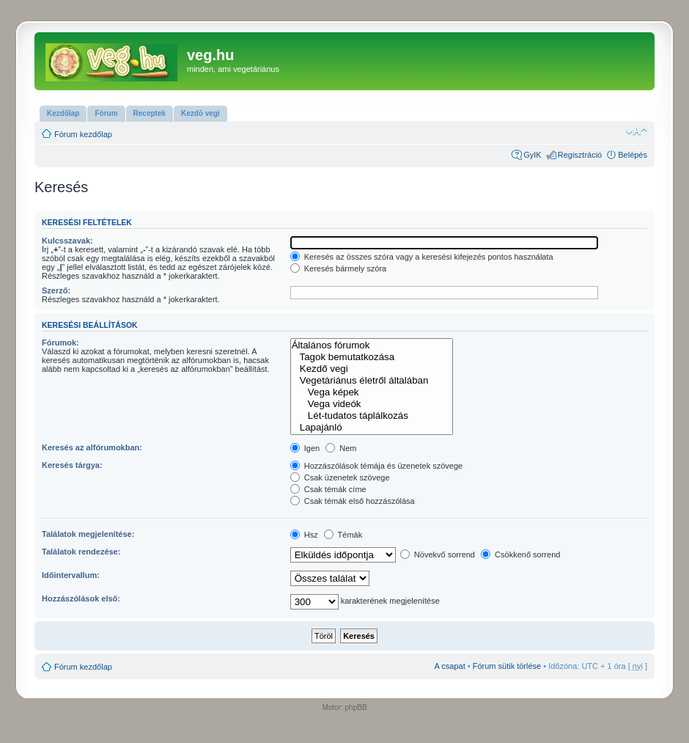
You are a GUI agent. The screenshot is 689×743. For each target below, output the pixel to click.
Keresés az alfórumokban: (92, 447)
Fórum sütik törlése (507, 666)
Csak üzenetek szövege (340, 477)
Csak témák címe (328, 489)
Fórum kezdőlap (83, 134)
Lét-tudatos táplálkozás (372, 416)
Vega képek (372, 392)
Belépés (632, 154)
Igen (305, 448)
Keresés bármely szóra (338, 268)
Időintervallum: (71, 575)
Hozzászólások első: (81, 598)
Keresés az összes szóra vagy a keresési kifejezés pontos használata (421, 256)
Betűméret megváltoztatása (636, 131)
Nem (340, 448)
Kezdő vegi (372, 369)
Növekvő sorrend (437, 554)
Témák (343, 534)
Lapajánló (372, 427)
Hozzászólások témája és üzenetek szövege (376, 465)
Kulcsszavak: (67, 240)
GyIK (532, 154)
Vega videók (372, 404)
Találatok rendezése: (81, 551)
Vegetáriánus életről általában (372, 381)
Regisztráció (580, 154)
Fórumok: (60, 342)
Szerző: (56, 290)
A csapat (450, 666)
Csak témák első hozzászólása (352, 501)
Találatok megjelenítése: (88, 534)
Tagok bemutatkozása (372, 357)
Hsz (304, 534)
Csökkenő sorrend (520, 554)
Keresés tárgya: (72, 465)
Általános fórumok (372, 345)
